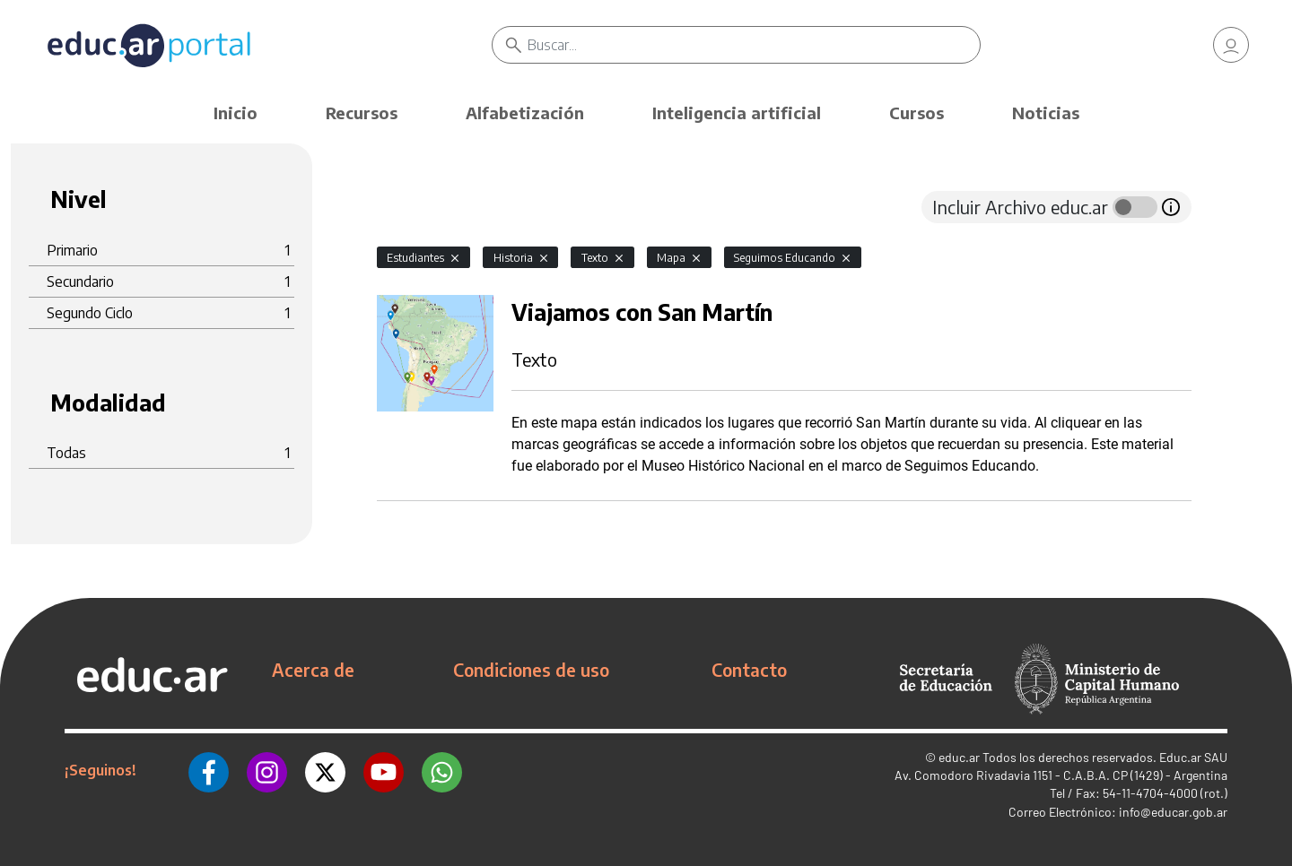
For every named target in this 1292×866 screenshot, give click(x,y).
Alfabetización (525, 112)
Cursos (916, 112)
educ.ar (959, 757)
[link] (1231, 45)
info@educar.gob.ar (1173, 811)
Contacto (749, 669)
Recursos (361, 112)
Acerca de (313, 669)
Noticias (1045, 112)
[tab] (413, 207)
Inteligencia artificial (736, 112)
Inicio (236, 112)
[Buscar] (754, 45)
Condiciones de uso (531, 669)
